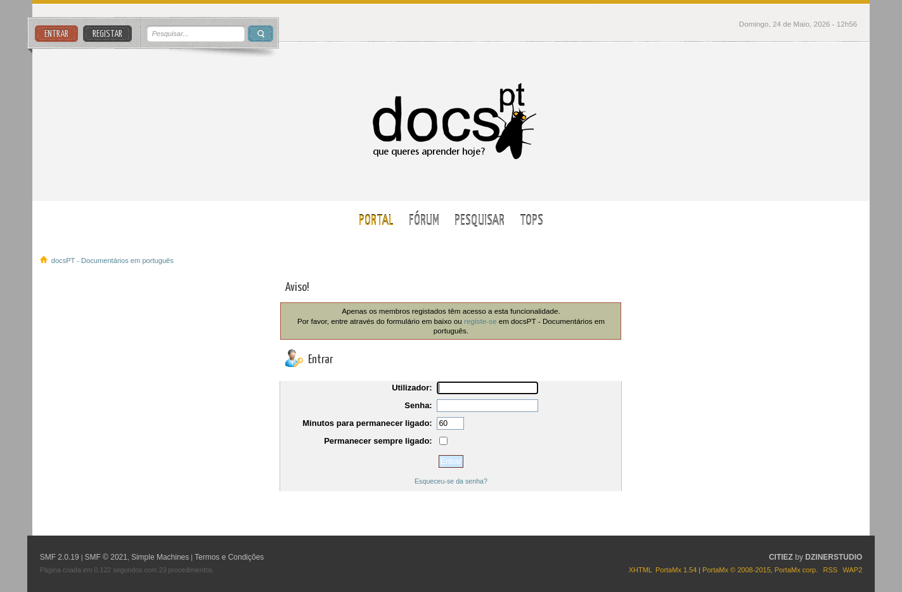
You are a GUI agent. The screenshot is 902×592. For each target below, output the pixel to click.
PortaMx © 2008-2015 (736, 570)
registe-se (480, 321)
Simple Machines (160, 557)
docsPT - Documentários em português (451, 121)
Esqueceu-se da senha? (451, 481)
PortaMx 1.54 (676, 570)
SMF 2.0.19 (59, 557)
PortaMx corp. (796, 570)
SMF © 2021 (105, 557)
